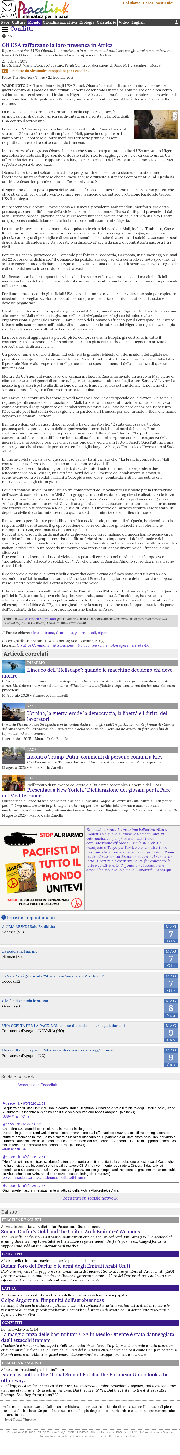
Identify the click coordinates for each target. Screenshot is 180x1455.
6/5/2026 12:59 (34, 1103)
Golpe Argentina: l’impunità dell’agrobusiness (52, 1300)
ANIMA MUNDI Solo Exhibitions (30, 926)
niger (102, 632)
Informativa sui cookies (55, 1436)
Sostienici (164, 2)
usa (70, 632)
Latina (9, 1288)
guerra (81, 632)
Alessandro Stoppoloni (48, 71)
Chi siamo (132, 2)
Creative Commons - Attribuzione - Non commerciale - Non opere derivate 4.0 (83, 645)
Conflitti (21, 28)
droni (60, 632)
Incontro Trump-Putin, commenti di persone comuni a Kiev (95, 757)
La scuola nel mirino (20, 951)
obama (48, 632)
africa (36, 632)
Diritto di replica (83, 1436)
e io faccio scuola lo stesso (25, 1000)
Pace (5, 22)
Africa (12, 36)
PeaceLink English (21, 1219)
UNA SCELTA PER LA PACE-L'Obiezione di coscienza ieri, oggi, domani (63, 1025)
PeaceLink (81, 71)
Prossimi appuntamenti (31, 917)
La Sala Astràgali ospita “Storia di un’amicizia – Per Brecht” (53, 976)
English (138, 22)
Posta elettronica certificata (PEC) (119, 1436)
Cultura (18, 22)
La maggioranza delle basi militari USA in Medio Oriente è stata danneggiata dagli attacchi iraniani (87, 1337)
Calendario (106, 22)
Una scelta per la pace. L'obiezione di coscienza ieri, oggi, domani (59, 1050)
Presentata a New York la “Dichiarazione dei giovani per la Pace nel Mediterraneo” (86, 793)
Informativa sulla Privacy (156, 1432)
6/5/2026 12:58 (34, 1124)
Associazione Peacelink (37, 1085)
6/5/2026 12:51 (34, 1157)
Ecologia (86, 22)
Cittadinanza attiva (60, 22)
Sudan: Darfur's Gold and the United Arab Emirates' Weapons (70, 1231)
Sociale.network (18, 1077)
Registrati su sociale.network (89, 1198)
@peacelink (11, 1103)
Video (124, 22)
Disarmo (36, 662)
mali (92, 632)
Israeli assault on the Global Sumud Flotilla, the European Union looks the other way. (85, 1377)
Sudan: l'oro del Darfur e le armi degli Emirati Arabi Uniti (65, 1266)
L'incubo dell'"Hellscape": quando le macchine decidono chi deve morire (87, 673)
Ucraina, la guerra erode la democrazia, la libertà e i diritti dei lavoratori (97, 716)
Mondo (34, 22)
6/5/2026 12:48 (34, 1186)
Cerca (148, 2)
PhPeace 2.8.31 (126, 1432)
